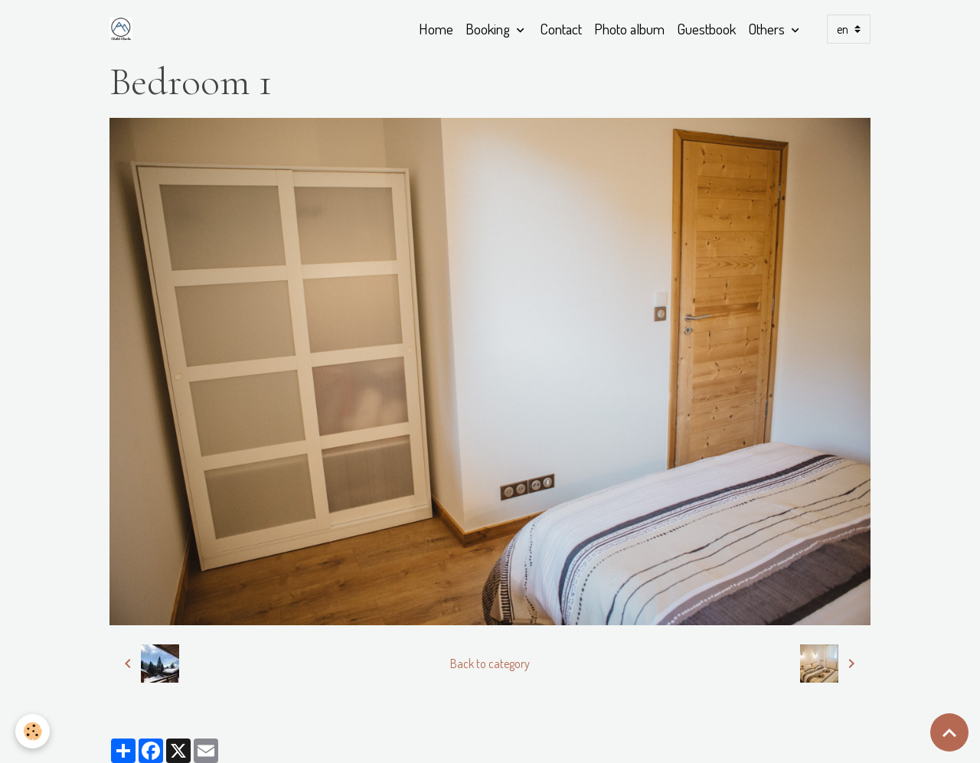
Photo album (629, 28)
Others (768, 28)
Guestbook (706, 28)
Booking (489, 28)
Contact (561, 28)
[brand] (124, 29)
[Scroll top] (949, 732)
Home (436, 28)
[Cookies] (32, 731)
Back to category (490, 663)
